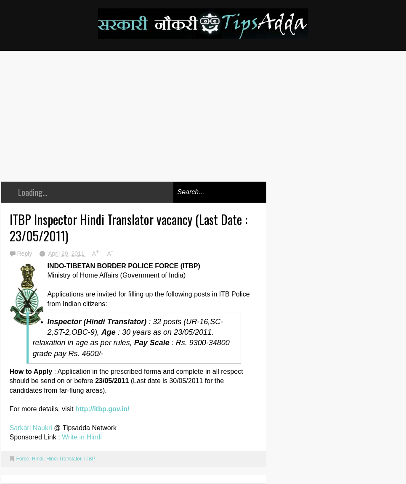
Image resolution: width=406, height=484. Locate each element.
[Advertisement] (133, 122)
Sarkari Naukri (32, 427)
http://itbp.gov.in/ (102, 409)
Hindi (37, 459)
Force (22, 459)
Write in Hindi (82, 437)
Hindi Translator (63, 459)
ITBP (90, 459)
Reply (25, 253)
